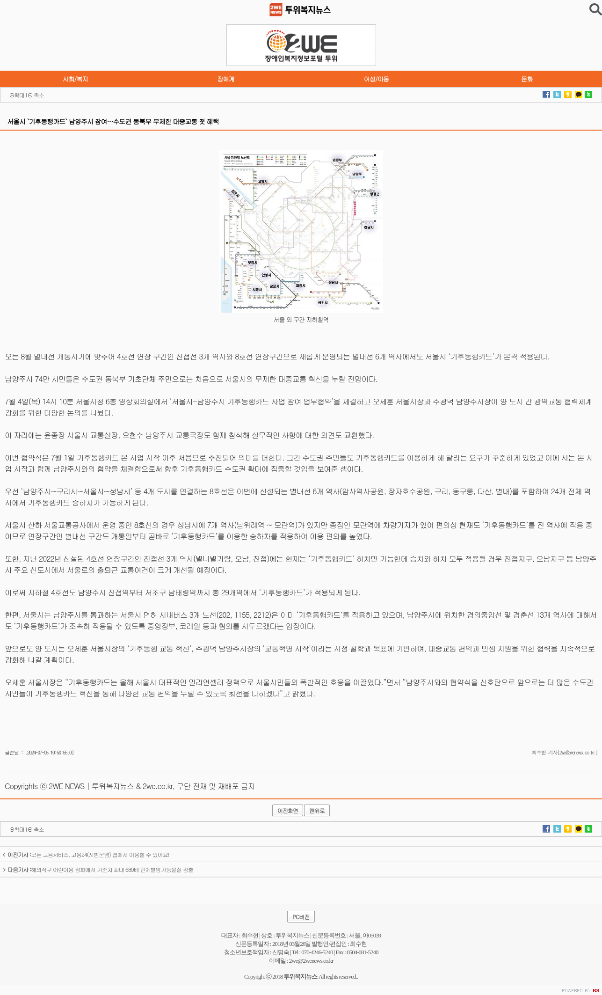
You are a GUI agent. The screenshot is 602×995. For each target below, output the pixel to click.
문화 (527, 78)
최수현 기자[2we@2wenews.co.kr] (564, 752)
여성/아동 (376, 78)
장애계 (225, 78)
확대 (19, 95)
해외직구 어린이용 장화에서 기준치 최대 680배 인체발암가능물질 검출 (97, 869)
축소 (39, 95)
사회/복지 (75, 78)
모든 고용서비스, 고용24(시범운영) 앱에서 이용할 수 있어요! (85, 854)
